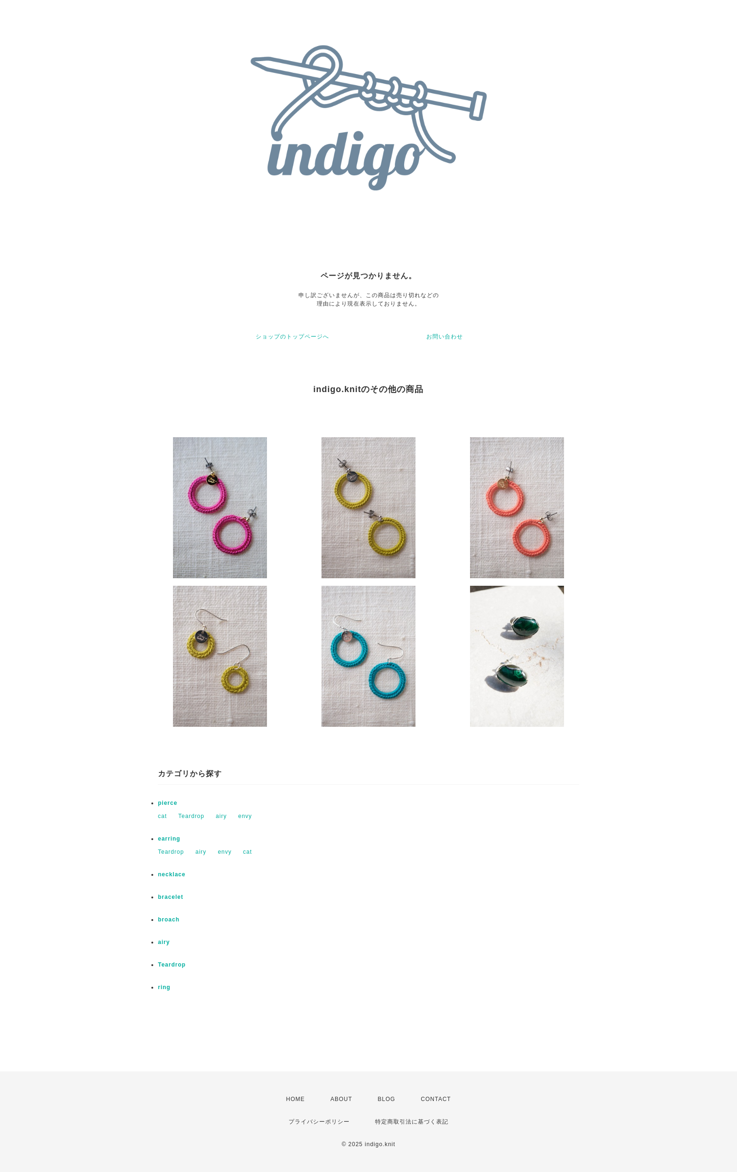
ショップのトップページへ (292, 336)
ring (164, 987)
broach (169, 919)
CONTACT (436, 1099)
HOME (295, 1099)
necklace (172, 874)
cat (162, 816)
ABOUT (341, 1099)
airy (221, 816)
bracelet (170, 897)
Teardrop (191, 816)
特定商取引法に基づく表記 (411, 1121)
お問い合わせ (444, 336)
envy (245, 816)
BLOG (386, 1099)
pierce (167, 803)
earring (169, 838)
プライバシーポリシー (319, 1121)
